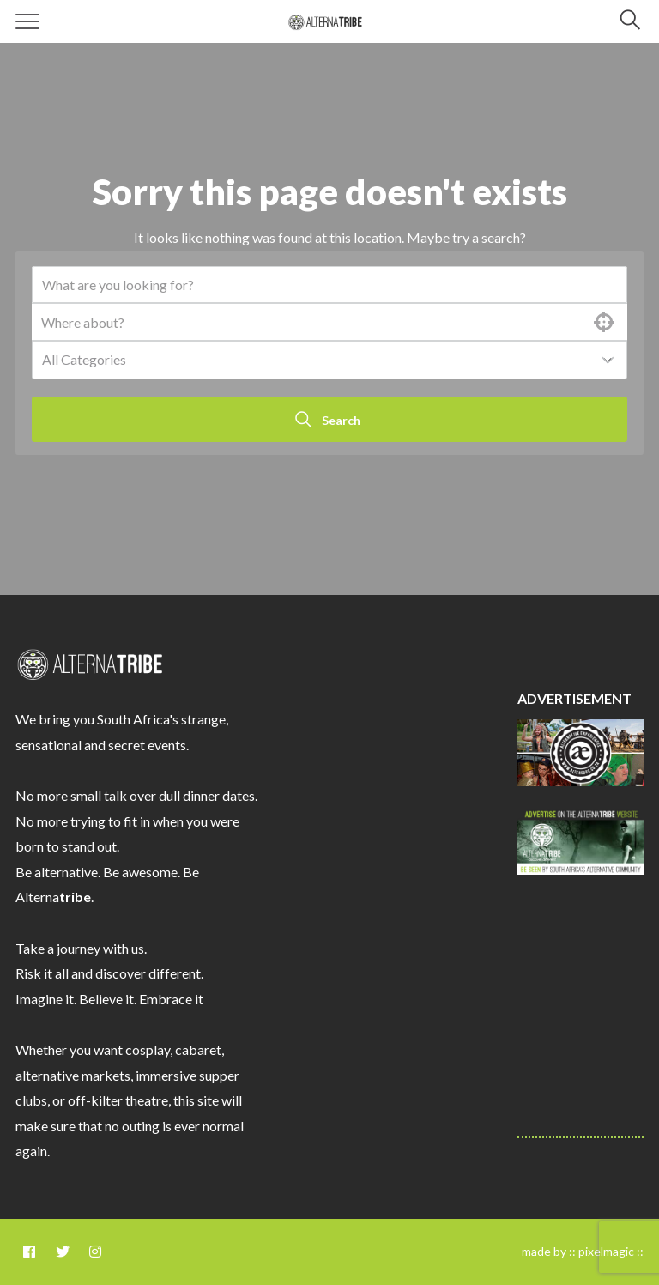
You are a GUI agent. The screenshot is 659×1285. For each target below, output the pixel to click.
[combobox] (329, 360)
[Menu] (28, 21)
